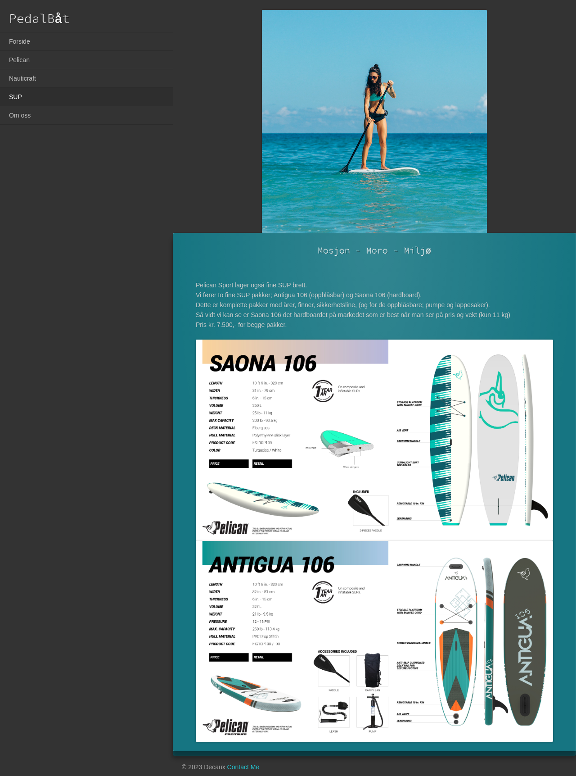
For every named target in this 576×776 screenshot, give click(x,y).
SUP (15, 96)
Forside (19, 41)
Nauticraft (22, 78)
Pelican (19, 60)
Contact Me (243, 767)
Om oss (20, 115)
